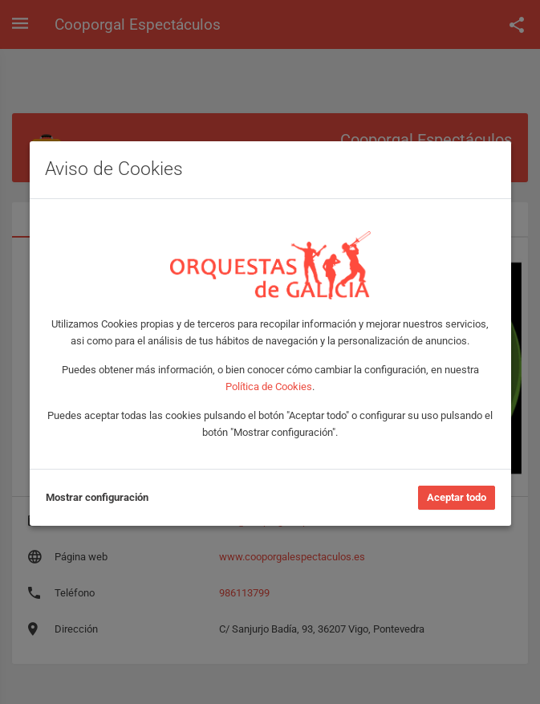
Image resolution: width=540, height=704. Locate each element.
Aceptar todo (456, 497)
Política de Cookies (268, 386)
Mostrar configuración (97, 497)
